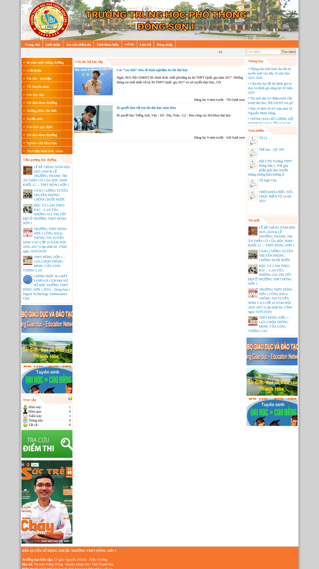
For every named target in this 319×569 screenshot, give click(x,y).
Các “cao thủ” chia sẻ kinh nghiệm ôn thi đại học (152, 70)
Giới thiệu (53, 45)
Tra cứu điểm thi (78, 45)
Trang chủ (32, 45)
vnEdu (129, 44)
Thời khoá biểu (108, 45)
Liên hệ (145, 45)
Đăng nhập (165, 45)
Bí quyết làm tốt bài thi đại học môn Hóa (146, 108)
